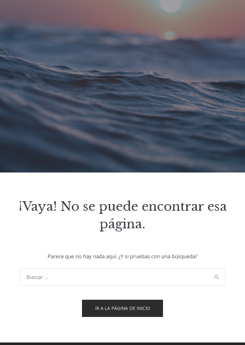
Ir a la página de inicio (122, 308)
